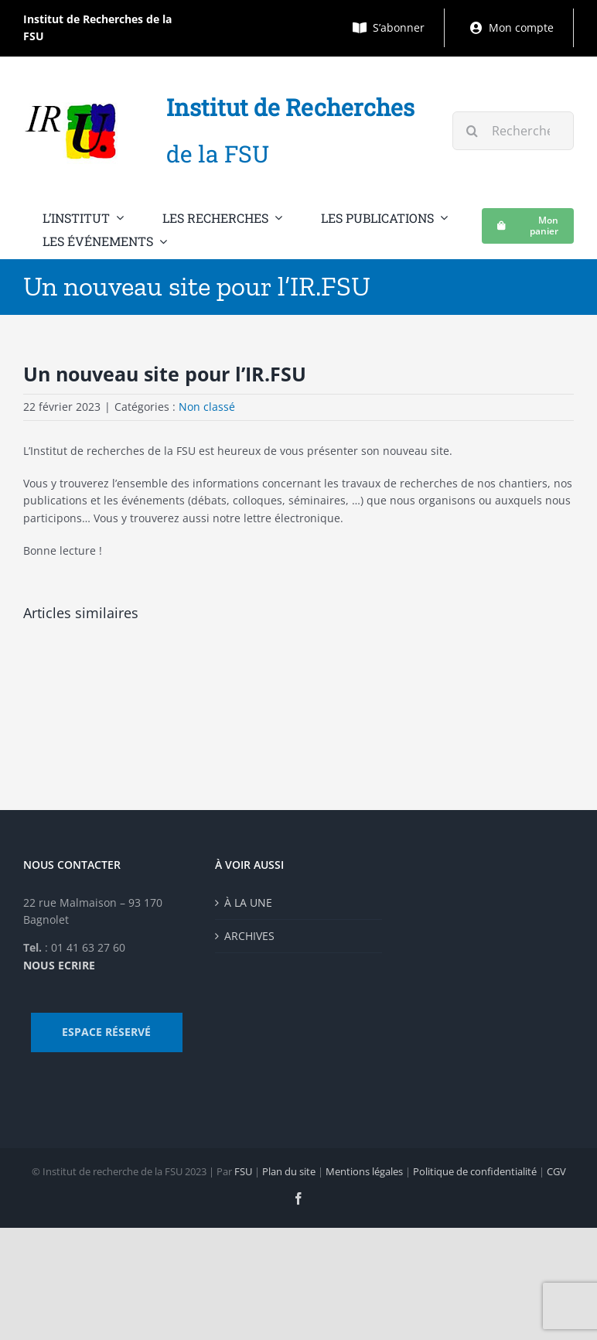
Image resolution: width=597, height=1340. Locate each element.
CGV (556, 1171)
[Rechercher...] (513, 130)
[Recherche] (471, 130)
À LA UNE (248, 902)
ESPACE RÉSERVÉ (106, 1031)
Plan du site (289, 1171)
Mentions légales (364, 1171)
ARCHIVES (249, 935)
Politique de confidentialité (475, 1171)
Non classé (207, 406)
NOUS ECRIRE (59, 965)
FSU (243, 1171)
